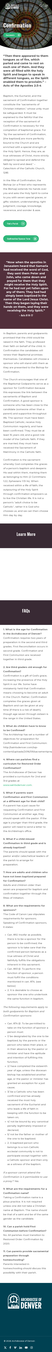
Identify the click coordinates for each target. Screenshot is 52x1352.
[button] (46, 5)
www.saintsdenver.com (17, 785)
